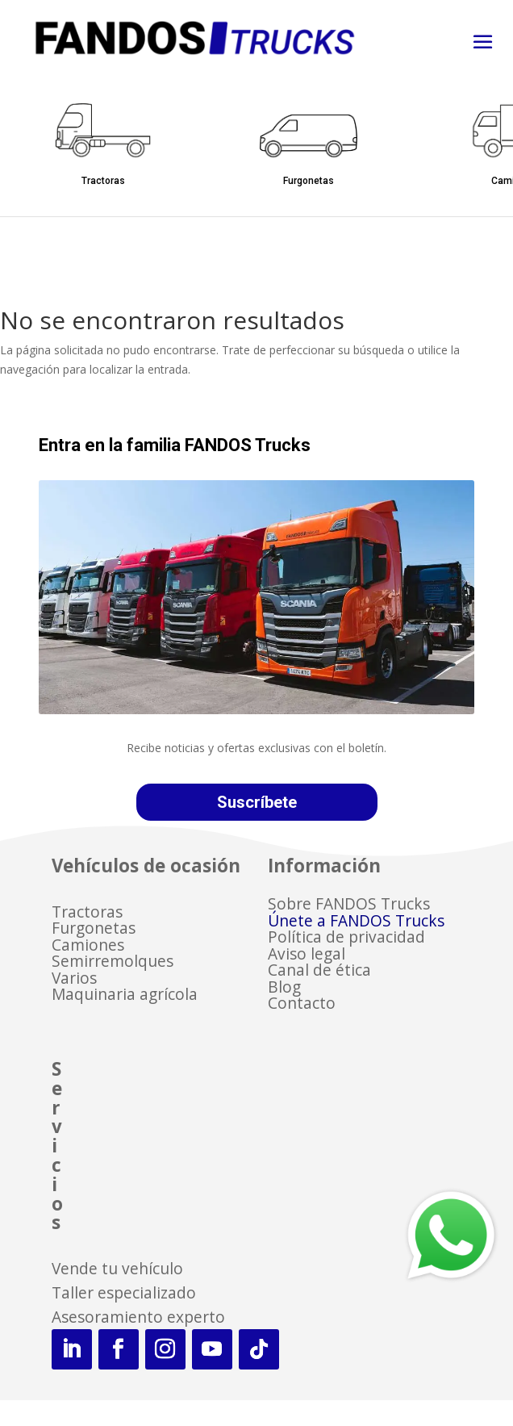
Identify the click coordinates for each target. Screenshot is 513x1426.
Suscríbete (257, 802)
